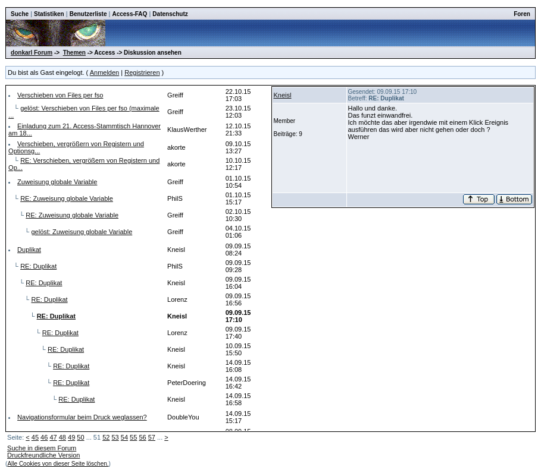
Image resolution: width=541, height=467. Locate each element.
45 (35, 437)
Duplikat (29, 249)
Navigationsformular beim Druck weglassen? (82, 417)
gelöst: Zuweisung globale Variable (81, 231)
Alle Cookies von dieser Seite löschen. (57, 463)
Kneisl (283, 95)
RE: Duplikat (38, 266)
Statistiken (49, 14)
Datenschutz (169, 14)
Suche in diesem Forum (41, 448)
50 (80, 437)
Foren (522, 14)
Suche (20, 14)
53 (114, 437)
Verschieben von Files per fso (60, 95)
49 (71, 437)
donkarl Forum (31, 52)
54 (124, 437)
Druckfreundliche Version (43, 455)
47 (53, 437)
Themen (74, 52)
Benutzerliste (88, 14)
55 (133, 437)
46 (44, 437)
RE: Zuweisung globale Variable (66, 198)
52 (106, 437)
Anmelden (105, 72)
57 (151, 437)
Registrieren (142, 72)
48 (62, 437)
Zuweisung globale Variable (57, 181)
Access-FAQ (129, 14)
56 (142, 437)
